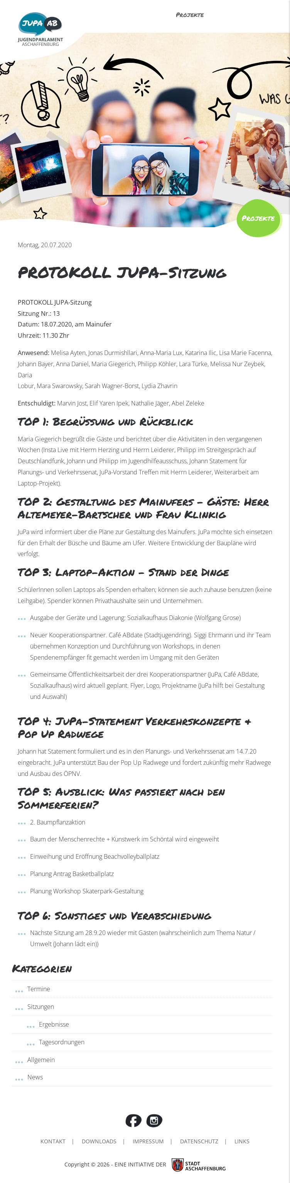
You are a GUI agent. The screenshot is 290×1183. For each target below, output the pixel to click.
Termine (38, 989)
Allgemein (41, 1060)
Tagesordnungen (61, 1042)
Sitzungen (40, 1006)
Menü (248, 15)
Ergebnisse (54, 1024)
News (35, 1077)
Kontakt (53, 1141)
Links (242, 1141)
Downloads (99, 1141)
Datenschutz (199, 1141)
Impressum (148, 1141)
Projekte (190, 14)
